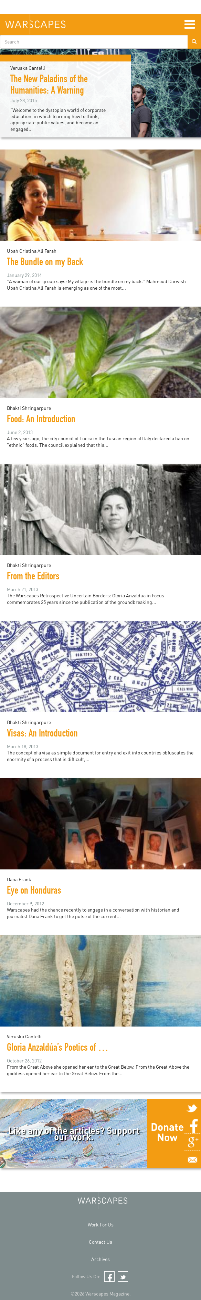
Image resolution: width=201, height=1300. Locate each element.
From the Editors (33, 577)
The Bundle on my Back (45, 263)
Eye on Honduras (34, 891)
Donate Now (167, 1131)
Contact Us (100, 1242)
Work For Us (101, 1224)
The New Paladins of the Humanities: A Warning (49, 86)
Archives (100, 1259)
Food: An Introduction (41, 420)
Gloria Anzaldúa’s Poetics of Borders (65, 1048)
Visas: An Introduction (42, 734)
